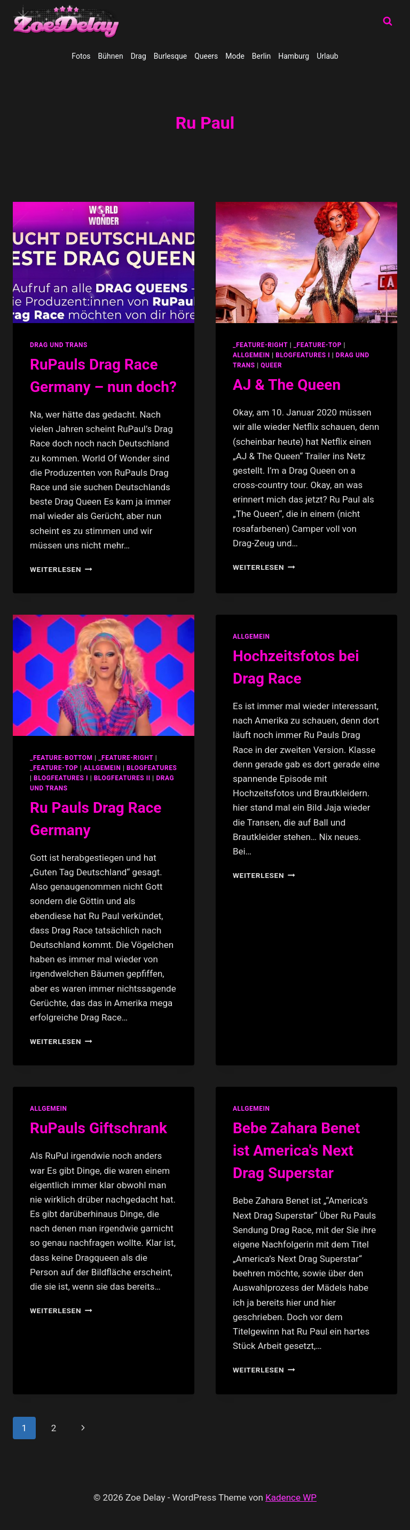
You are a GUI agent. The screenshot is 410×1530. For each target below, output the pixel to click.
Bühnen (110, 56)
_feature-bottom (61, 758)
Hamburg (293, 56)
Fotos (81, 56)
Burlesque (170, 56)
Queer (271, 365)
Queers (206, 56)
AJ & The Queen (287, 385)
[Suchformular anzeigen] (387, 21)
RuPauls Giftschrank (98, 1128)
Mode (235, 56)
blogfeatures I (302, 355)
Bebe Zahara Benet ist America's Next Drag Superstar (296, 1150)
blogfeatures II (122, 778)
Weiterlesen (61, 569)
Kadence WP (291, 1497)
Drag (138, 56)
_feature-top (318, 345)
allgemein (251, 355)
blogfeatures (152, 768)
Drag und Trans (59, 345)
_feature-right (260, 345)
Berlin (261, 56)
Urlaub (327, 56)
